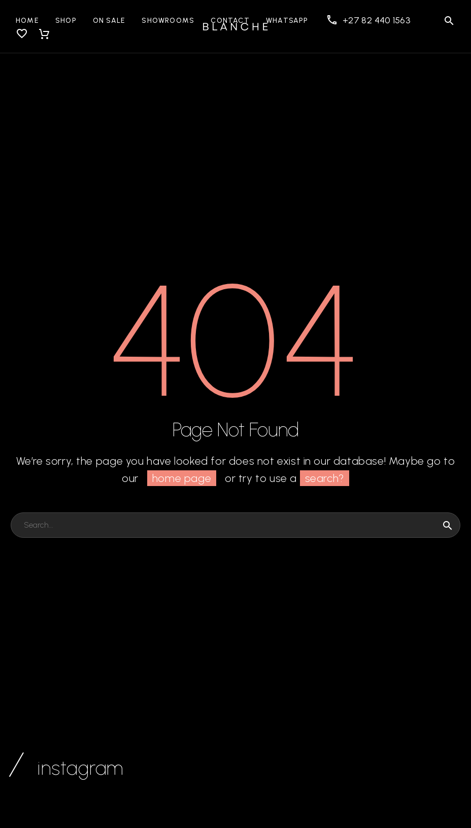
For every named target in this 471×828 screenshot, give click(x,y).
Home (27, 20)
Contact (230, 20)
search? (324, 478)
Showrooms (168, 20)
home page (181, 478)
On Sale (109, 20)
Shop (66, 20)
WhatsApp (287, 20)
